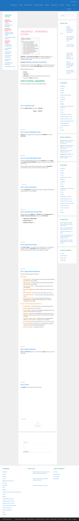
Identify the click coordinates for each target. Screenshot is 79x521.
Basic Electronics (14, 5)
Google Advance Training (65, 114)
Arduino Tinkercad (28, 5)
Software (62, 130)
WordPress (47, 5)
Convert (62, 92)
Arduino (20, 5)
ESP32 (61, 101)
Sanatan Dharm (54, 5)
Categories (70, 8)
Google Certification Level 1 (66, 116)
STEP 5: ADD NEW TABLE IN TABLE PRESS (31, 48)
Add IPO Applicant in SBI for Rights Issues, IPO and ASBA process (66, 241)
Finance (62, 109)
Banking (62, 90)
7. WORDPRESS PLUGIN (10, 66)
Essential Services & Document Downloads (11, 492)
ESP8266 (62, 104)
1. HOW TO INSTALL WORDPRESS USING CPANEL (9, 34)
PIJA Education (73, 1)
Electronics (62, 97)
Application (62, 86)
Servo (61, 127)
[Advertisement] (37, 20)
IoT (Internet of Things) (38, 5)
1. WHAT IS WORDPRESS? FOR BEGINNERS (9, 25)
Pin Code (62, 253)
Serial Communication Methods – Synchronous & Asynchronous (67, 142)
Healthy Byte (63, 260)
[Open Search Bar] (75, 8)
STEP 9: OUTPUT (27, 53)
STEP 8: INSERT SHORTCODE (29, 52)
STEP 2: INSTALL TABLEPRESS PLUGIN (30, 44)
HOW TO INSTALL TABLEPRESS (28, 42)
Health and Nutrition (64, 123)
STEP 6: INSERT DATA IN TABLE (29, 49)
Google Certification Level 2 (66, 118)
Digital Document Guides (65, 95)
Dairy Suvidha (63, 258)
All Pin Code (62, 5)
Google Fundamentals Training (67, 121)
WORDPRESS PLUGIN (30, 62)
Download (68, 5)
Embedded (62, 99)
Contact (73, 5)
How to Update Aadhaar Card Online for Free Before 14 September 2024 (66, 236)
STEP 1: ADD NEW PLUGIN (28, 43)
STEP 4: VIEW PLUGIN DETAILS (29, 47)
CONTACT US (70, 154)
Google (61, 112)
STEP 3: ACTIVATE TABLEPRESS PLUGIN (31, 45)
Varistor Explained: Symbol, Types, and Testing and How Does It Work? (66, 224)
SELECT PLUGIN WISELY (41, 62)
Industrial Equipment (65, 125)
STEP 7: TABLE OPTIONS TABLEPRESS (30, 51)
